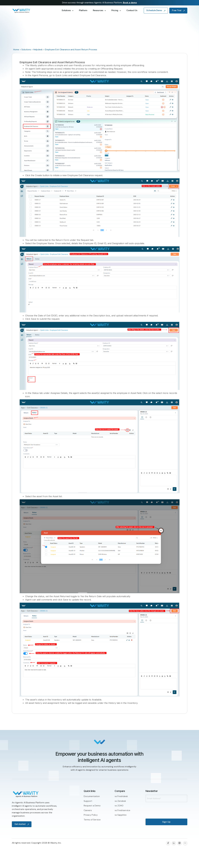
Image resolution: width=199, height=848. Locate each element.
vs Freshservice (122, 810)
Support (88, 801)
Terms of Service (92, 819)
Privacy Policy (91, 814)
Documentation (92, 796)
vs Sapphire (120, 814)
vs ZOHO (119, 805)
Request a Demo (92, 805)
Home (16, 49)
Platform (83, 10)
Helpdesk (38, 49)
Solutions (26, 49)
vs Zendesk (120, 801)
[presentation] (160, 808)
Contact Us (131, 10)
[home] (34, 10)
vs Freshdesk (121, 796)
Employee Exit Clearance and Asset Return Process (71, 49)
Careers (88, 810)
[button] (67, 10)
